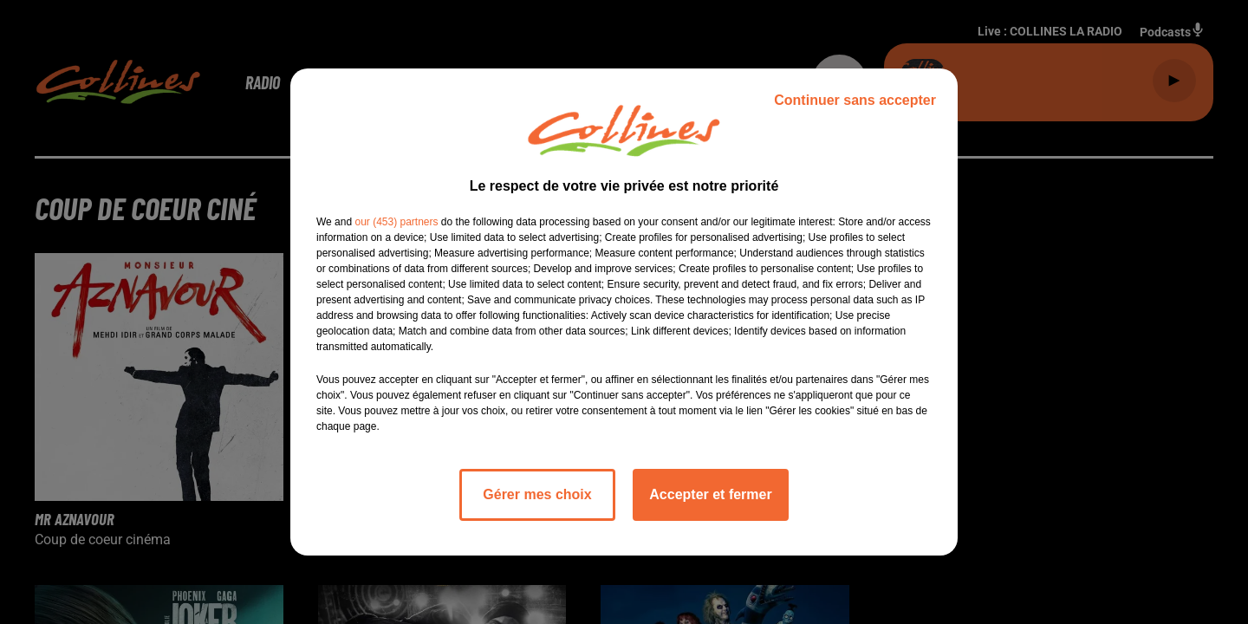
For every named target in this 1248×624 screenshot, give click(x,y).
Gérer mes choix (537, 494)
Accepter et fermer (710, 494)
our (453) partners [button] (396, 222)
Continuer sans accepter (855, 100)
